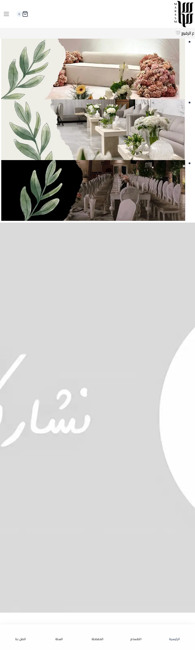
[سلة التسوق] (21, 14)
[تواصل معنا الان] (97, 418)
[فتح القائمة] (6, 14)
